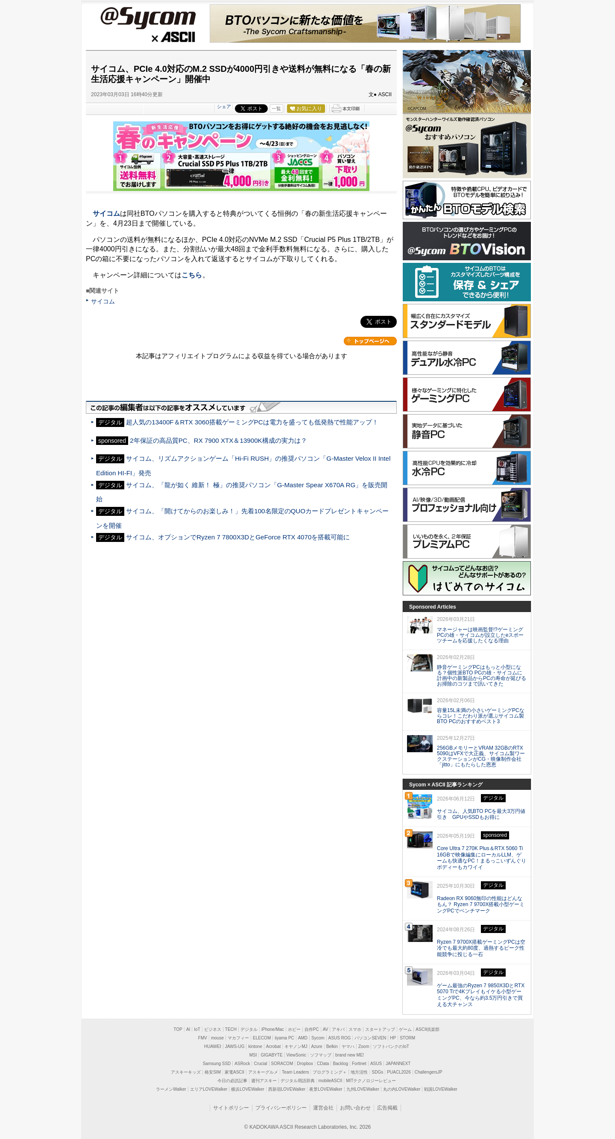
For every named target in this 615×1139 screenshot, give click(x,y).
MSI (253, 1055)
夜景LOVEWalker (325, 1089)
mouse (217, 1038)
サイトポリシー (231, 1108)
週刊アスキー (264, 1080)
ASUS (376, 1063)
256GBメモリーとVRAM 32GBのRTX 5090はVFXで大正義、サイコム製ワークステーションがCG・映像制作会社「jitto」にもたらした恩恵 (481, 756)
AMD (303, 1038)
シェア (224, 106)
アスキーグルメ (263, 1072)
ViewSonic (297, 1055)
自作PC (312, 1029)
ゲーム (405, 1029)
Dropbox (305, 1063)
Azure (316, 1046)
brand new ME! (349, 1055)
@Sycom (147, 18)
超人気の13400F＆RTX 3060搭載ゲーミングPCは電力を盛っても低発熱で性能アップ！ (252, 422)
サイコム (106, 213)
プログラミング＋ (330, 1072)
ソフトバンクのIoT (391, 1046)
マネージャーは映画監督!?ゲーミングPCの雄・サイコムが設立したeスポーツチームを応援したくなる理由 (480, 635)
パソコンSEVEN (370, 1038)
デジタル (249, 1029)
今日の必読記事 (232, 1080)
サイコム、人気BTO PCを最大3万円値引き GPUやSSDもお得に (481, 814)
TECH (231, 1029)
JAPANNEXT (398, 1063)
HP (393, 1038)
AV (325, 1029)
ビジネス (212, 1029)
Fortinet (359, 1063)
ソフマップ (320, 1055)
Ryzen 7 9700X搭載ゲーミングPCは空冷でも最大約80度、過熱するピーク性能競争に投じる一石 (481, 948)
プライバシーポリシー (281, 1108)
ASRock (242, 1063)
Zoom (363, 1046)
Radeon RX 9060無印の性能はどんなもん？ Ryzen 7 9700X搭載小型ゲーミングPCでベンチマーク (480, 904)
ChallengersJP (428, 1072)
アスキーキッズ (186, 1072)
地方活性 (359, 1072)
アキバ (338, 1029)
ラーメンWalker (171, 1089)
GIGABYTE (271, 1055)
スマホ (354, 1029)
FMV (202, 1038)
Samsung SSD (217, 1063)
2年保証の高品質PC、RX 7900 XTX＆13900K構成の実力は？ (218, 440)
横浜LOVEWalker (247, 1089)
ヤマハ (348, 1046)
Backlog (340, 1063)
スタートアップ (380, 1029)
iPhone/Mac (272, 1029)
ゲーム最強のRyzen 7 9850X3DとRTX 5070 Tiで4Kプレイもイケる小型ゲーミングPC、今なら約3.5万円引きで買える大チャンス (480, 995)
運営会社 (323, 1108)
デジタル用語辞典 (298, 1080)
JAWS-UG (235, 1046)
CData (323, 1063)
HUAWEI (212, 1046)
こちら (192, 275)
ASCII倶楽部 (427, 1029)
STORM (407, 1038)
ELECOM (262, 1038)
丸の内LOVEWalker (401, 1089)
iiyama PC (284, 1038)
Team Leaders (295, 1072)
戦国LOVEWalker (440, 1089)
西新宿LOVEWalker (286, 1089)
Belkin (332, 1046)
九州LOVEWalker (362, 1089)
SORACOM (282, 1063)
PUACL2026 (399, 1072)
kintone (255, 1046)
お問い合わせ (355, 1108)
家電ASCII (234, 1072)
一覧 (276, 108)
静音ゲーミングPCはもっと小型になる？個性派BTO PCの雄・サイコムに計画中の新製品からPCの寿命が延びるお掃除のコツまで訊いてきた (481, 675)
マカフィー (238, 1038)
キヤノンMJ (295, 1046)
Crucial (260, 1063)
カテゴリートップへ (370, 341)
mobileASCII (331, 1080)
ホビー (294, 1029)
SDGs (377, 1072)
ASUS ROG (339, 1038)
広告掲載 (387, 1108)
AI (188, 1029)
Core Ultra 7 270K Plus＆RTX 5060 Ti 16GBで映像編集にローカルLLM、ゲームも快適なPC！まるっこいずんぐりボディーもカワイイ (481, 857)
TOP (178, 1029)
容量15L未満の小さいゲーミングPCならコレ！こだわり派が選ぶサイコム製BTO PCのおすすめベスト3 (480, 715)
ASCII (147, 38)
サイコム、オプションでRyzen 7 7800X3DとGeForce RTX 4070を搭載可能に (238, 537)
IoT (197, 1029)
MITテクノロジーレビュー (371, 1080)
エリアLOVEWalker (208, 1089)
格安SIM (213, 1072)
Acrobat (273, 1046)
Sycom (318, 1038)
